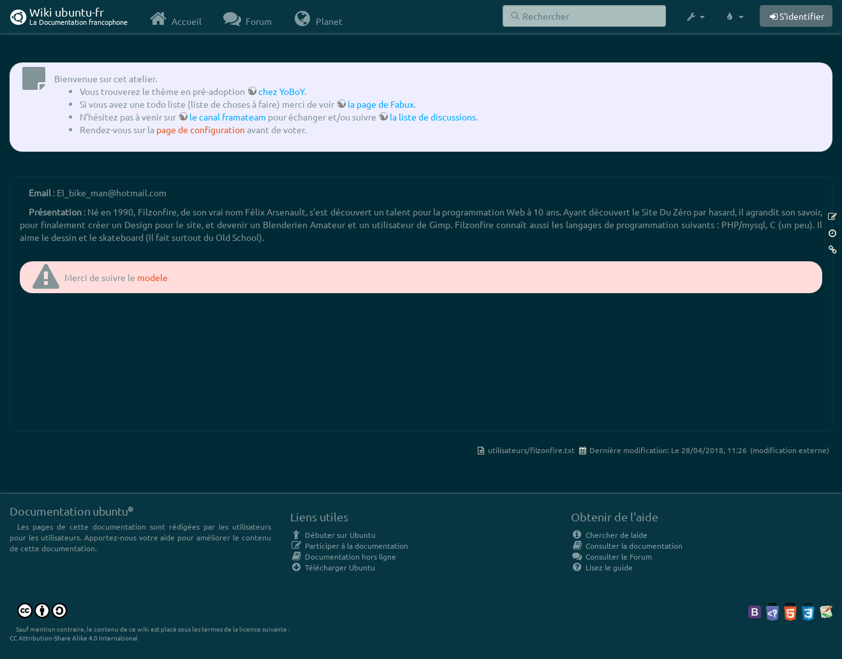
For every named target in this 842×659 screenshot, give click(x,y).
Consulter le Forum (611, 556)
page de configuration (200, 129)
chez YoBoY (281, 91)
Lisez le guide (602, 567)
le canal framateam (227, 116)
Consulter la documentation (627, 545)
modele (152, 277)
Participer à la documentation (349, 545)
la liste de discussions (433, 116)
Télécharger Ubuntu (332, 567)
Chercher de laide (609, 535)
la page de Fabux (381, 104)
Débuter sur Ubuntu (333, 535)
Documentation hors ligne (343, 556)
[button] (695, 16)
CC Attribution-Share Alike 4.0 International (74, 637)
